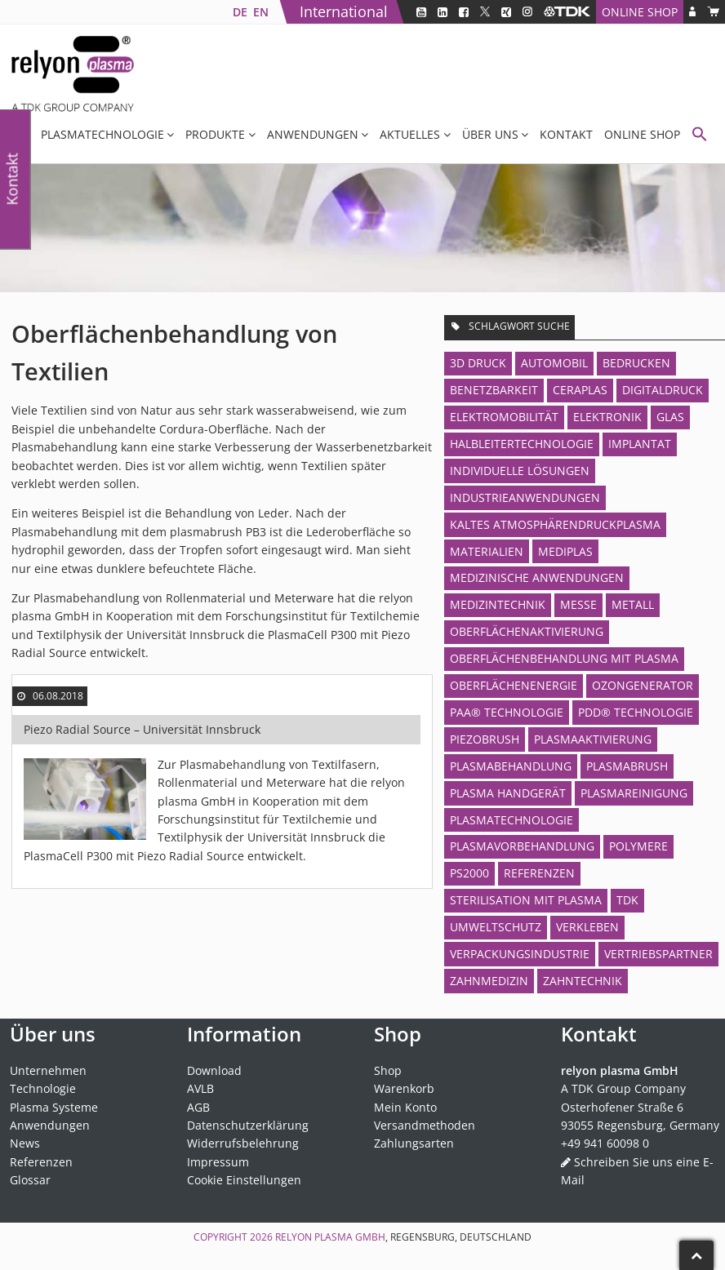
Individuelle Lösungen (519, 470)
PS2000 (469, 873)
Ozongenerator (642, 685)
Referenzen (539, 873)
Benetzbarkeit (494, 389)
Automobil (554, 363)
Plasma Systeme (54, 1107)
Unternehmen (48, 1070)
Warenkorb (404, 1088)
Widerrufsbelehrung (243, 1143)
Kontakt (566, 134)
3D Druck (478, 363)
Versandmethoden (424, 1125)
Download (214, 1070)
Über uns (490, 134)
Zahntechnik (582, 980)
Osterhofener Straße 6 (622, 1107)
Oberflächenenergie (513, 685)
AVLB (200, 1088)
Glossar (30, 1180)
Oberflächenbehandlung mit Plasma (564, 658)
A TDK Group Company (623, 1088)
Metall (633, 604)
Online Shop (640, 12)
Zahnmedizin (489, 980)
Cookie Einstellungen (244, 1180)
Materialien (486, 551)
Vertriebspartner (658, 953)
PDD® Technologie (635, 712)
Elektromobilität (504, 416)
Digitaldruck (662, 389)
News (25, 1143)
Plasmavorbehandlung (522, 846)
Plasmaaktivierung (593, 739)
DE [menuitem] (240, 12)
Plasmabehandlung (511, 766)
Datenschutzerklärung (248, 1125)
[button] (700, 136)
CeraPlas (580, 389)
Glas (670, 416)
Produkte (215, 134)
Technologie (43, 1088)
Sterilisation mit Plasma (526, 900)
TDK (627, 900)
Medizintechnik (497, 604)
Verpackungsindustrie (519, 953)
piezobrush (484, 739)
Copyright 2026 (234, 1237)
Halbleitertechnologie (522, 443)
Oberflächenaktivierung (526, 631)
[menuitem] (239, 12)
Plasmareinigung (633, 793)
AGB (198, 1107)
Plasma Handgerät (508, 793)
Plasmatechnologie (102, 134)
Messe (578, 604)
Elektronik (607, 416)
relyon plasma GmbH (330, 1237)
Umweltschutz (495, 927)
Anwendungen (312, 134)
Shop (388, 1070)
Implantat (639, 443)
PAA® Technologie (506, 712)
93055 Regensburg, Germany (640, 1125)
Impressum (218, 1162)
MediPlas (565, 551)
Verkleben (587, 927)
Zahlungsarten (414, 1143)
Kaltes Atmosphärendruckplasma (555, 524)
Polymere (638, 846)
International (344, 11)
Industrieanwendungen (525, 497)
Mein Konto (405, 1107)
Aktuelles (410, 134)
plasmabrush (627, 766)
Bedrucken (636, 363)
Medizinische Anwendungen (537, 577)
